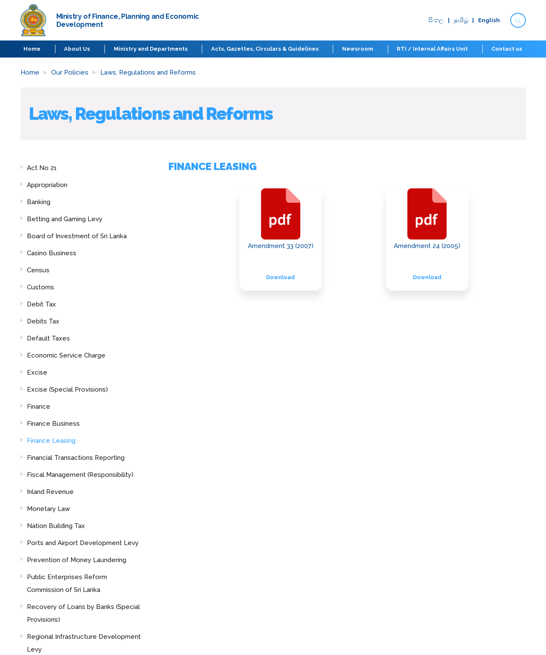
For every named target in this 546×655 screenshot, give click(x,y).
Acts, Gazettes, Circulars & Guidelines (265, 49)
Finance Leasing (51, 440)
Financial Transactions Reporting (76, 458)
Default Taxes (48, 338)
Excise (37, 372)
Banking (38, 202)
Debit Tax (41, 304)
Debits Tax (43, 321)
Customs (40, 287)
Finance (38, 406)
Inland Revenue (50, 492)
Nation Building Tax (56, 526)
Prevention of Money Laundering (76, 560)
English (489, 20)
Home (32, 49)
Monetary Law (48, 509)
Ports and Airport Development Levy (83, 543)
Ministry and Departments (151, 49)
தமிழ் (461, 20)
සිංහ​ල (436, 20)
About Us (77, 49)
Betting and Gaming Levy (64, 219)
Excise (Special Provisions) (67, 389)
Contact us (506, 49)
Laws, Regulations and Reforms (148, 72)
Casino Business (51, 253)
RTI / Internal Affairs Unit (432, 49)
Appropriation (47, 185)
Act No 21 (42, 168)
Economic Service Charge (66, 355)
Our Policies (69, 72)
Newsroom (357, 49)
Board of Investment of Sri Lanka (77, 236)
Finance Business (53, 423)
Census (38, 270)
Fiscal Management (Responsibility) (80, 475)
